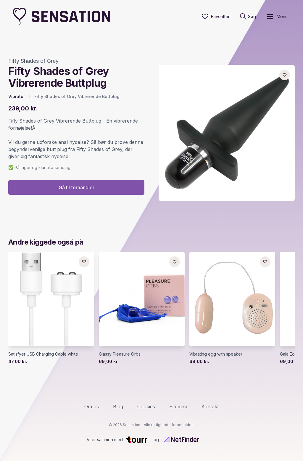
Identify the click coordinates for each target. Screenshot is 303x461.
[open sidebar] (276, 16)
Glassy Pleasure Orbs (120, 353)
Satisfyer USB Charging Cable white (43, 353)
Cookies (146, 406)
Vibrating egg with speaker (215, 353)
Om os (91, 406)
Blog (118, 406)
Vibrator (16, 96)
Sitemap (178, 406)
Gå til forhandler (76, 187)
